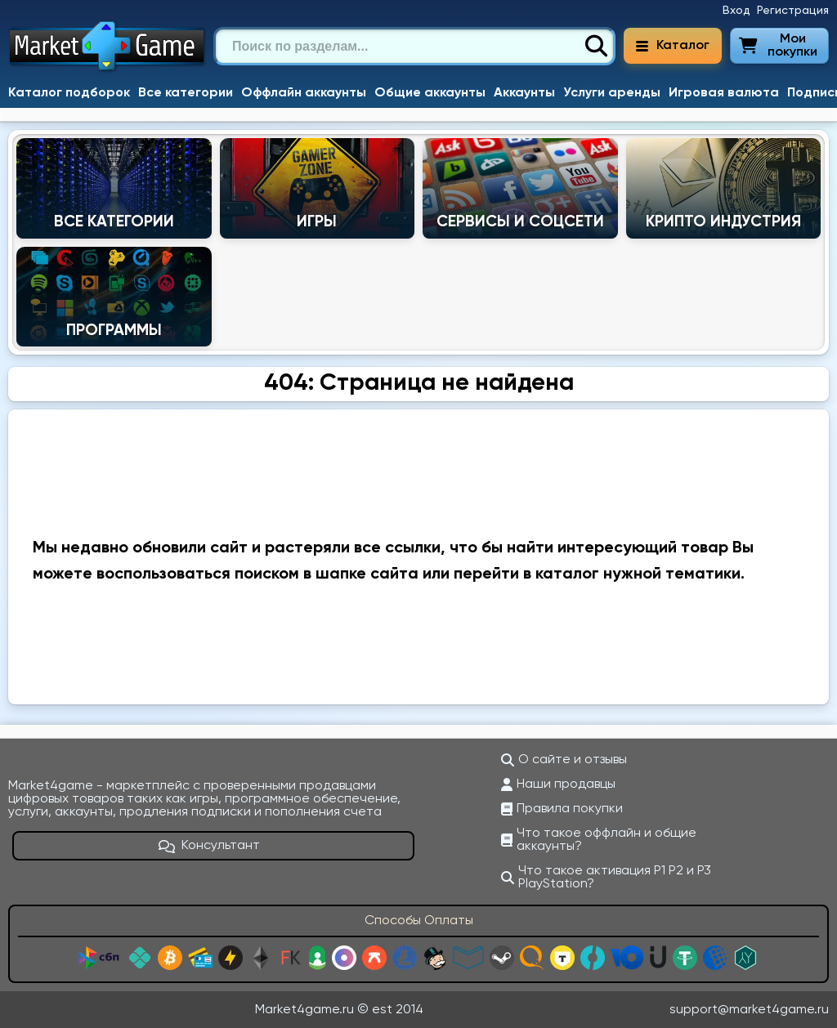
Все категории (185, 93)
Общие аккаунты (430, 93)
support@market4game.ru (749, 1010)
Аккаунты (524, 93)
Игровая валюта (724, 93)
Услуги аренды (611, 93)
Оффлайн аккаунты (303, 93)
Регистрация (793, 10)
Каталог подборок (69, 93)
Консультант (209, 845)
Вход (736, 10)
